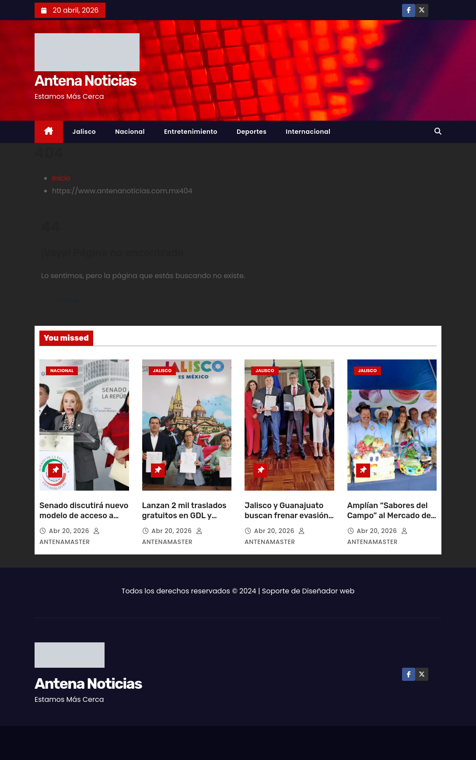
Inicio (61, 178)
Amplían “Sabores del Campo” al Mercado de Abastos (389, 516)
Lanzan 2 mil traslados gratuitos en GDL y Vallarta (184, 516)
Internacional (308, 131)
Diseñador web (328, 591)
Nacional (130, 131)
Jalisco (84, 131)
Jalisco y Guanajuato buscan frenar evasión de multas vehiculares (287, 516)
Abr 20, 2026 (70, 530)
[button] (437, 131)
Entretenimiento (190, 131)
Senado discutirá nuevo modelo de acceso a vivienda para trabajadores (83, 521)
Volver (68, 300)
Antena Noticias (85, 80)
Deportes (251, 131)
